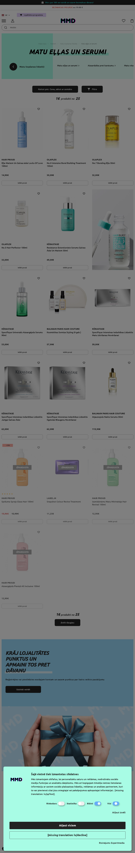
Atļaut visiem (67, 825)
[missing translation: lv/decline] (67, 835)
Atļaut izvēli (119, 812)
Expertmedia (117, 843)
